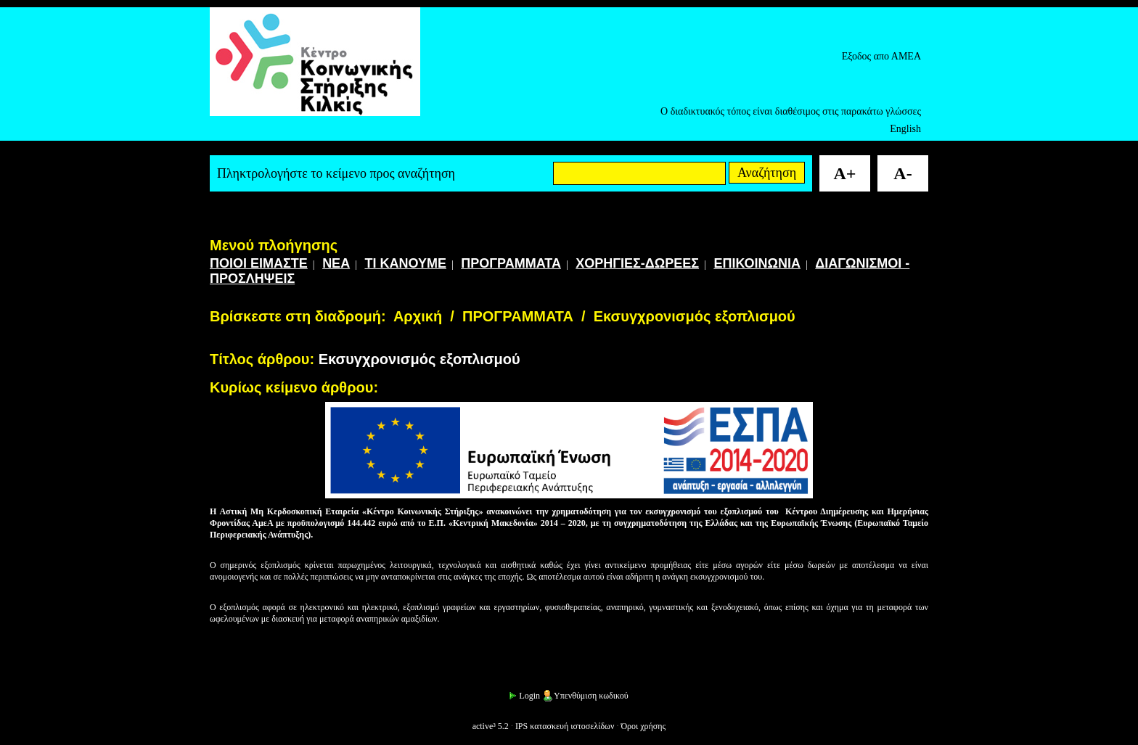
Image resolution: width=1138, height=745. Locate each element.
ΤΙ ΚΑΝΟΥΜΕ (405, 263)
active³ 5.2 (490, 726)
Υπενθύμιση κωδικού (585, 696)
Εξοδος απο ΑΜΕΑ (881, 56)
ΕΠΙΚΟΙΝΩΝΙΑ (757, 263)
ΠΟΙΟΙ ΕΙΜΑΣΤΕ (259, 263)
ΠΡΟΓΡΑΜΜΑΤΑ (511, 263)
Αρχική (417, 316)
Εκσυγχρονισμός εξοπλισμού (694, 316)
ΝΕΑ (336, 263)
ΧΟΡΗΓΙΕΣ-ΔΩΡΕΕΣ (637, 263)
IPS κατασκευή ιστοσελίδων (565, 726)
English (905, 128)
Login (523, 696)
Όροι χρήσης (643, 726)
